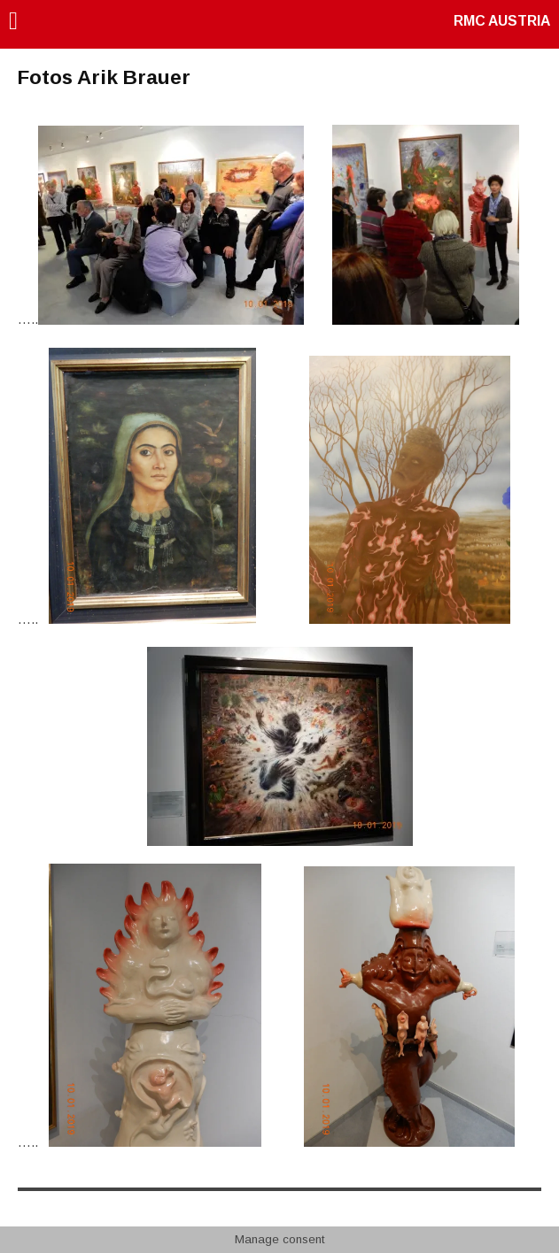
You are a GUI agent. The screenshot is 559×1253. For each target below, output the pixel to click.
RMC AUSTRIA (502, 20)
